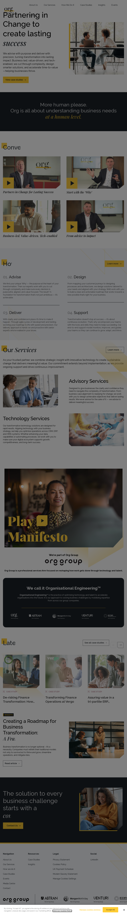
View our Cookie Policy (62, 911)
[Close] (124, 910)
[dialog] (63, 910)
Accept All (110, 910)
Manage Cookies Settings (90, 910)
